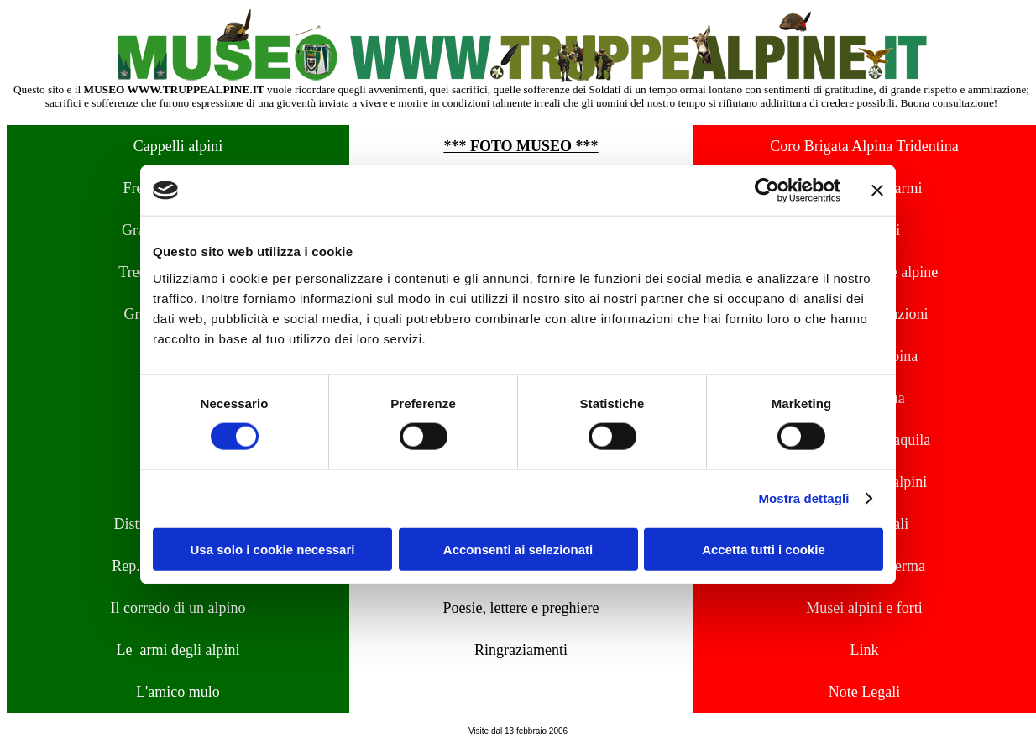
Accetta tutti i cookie (763, 549)
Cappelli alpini (177, 146)
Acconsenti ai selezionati (518, 549)
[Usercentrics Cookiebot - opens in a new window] (766, 190)
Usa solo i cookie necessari (273, 549)
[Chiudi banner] (877, 190)
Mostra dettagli (803, 498)
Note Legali (864, 692)
